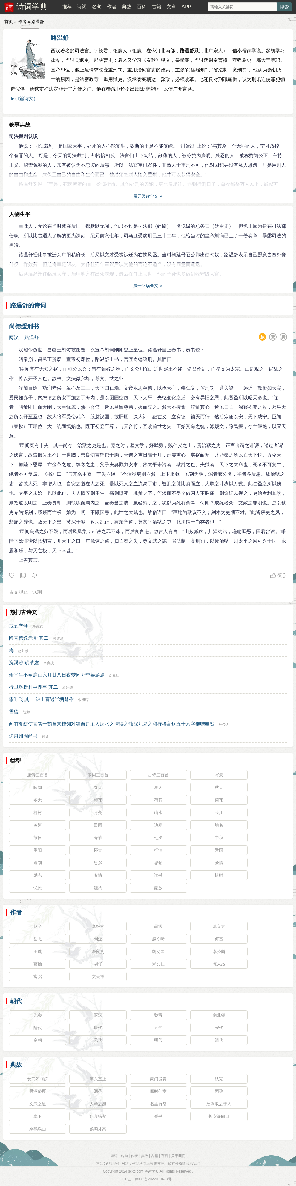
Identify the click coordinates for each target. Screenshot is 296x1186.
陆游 (26, 712)
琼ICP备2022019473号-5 (154, 1179)
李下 (37, 1116)
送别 (37, 862)
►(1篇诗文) (22, 98)
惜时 (219, 875)
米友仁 (158, 964)
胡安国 (158, 951)
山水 (158, 812)
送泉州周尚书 (23, 736)
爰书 (158, 1116)
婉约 (98, 887)
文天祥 (98, 976)
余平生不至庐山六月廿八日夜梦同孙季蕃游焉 (57, 674)
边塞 (158, 825)
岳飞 (37, 938)
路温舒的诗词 (28, 305)
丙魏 (219, 1091)
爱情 (219, 862)
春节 (98, 837)
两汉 (14, 337)
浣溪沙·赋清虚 (24, 662)
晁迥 (158, 926)
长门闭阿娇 (37, 1078)
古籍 (156, 6)
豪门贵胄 (158, 1078)
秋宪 (219, 1078)
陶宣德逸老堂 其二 (28, 638)
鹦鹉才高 (98, 1129)
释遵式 (37, 626)
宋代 (219, 1027)
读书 (158, 875)
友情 (98, 875)
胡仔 (98, 964)
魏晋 (158, 1015)
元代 (98, 1040)
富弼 (37, 976)
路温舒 (60, 37)
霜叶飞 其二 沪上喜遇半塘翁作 (41, 699)
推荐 (67, 6)
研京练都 (98, 1116)
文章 (171, 6)
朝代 (16, 1001)
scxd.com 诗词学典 (143, 1171)
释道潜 (58, 638)
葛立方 (219, 926)
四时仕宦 (158, 1091)
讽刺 (37, 592)
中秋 (219, 837)
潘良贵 (98, 951)
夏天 (158, 787)
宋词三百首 (98, 774)
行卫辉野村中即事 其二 (33, 687)
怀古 (98, 850)
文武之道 (37, 1103)
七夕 (158, 837)
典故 (126, 6)
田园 (98, 825)
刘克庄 (114, 675)
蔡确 (37, 964)
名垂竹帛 (158, 1103)
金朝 (37, 1040)
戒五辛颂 (18, 625)
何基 (219, 938)
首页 (8, 21)
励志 (37, 875)
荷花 (158, 800)
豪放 (158, 887)
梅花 (98, 800)
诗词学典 (31, 6)
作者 (111, 6)
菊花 (219, 800)
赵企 (37, 926)
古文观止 (18, 592)
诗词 (82, 6)
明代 (158, 1040)
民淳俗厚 (37, 1091)
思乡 (98, 862)
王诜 (37, 951)
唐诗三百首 (37, 774)
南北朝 (219, 1015)
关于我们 (178, 1156)
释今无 (224, 724)
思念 (158, 862)
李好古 (98, 926)
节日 (37, 837)
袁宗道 (67, 687)
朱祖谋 (83, 700)
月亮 (98, 812)
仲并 (45, 736)
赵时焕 (23, 651)
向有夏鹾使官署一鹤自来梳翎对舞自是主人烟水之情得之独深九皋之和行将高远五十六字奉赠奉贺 (111, 723)
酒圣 (98, 1091)
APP (186, 6)
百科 (141, 6)
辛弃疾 (48, 663)
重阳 (37, 850)
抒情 (158, 850)
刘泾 (98, 938)
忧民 (37, 887)
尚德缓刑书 (24, 326)
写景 (219, 774)
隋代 (37, 1027)
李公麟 (219, 951)
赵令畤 (158, 938)
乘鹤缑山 (37, 1129)
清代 (219, 1040)
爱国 (219, 850)
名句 (97, 6)
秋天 (219, 787)
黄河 (37, 825)
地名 (219, 825)
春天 (98, 787)
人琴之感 (98, 1103)
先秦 (37, 1015)
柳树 (37, 812)
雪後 (14, 711)
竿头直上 (98, 1078)
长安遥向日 (218, 1116)
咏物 (37, 787)
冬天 (37, 800)
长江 (219, 812)
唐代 (98, 1027)
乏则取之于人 (218, 1103)
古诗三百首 (158, 774)
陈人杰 (219, 964)
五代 (158, 1027)
